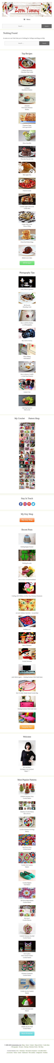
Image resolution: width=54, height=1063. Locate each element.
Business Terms (33, 1047)
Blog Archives (38, 1045)
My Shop (41, 1047)
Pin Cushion (32, 1052)
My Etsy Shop (27, 520)
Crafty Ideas (46, 1045)
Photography (15, 1047)
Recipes (21, 1047)
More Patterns (27, 1034)
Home (15, 1052)
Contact (32, 1045)
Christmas (22, 1050)
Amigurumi (39, 1052)
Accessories (10, 1052)
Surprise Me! (27, 727)
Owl (17, 1050)
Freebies (45, 1052)
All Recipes (27, 263)
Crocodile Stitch (42, 1050)
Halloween (25, 1052)
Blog (23, 1045)
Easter (19, 1052)
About (27, 1045)
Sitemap (26, 1047)
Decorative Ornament (31, 1050)
